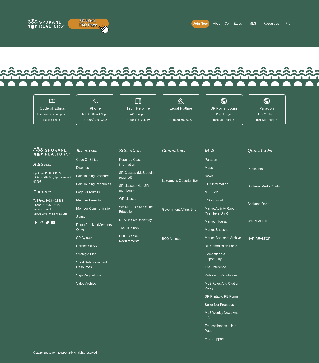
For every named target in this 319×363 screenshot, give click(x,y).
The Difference (215, 267)
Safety (80, 216)
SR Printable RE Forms (222, 296)
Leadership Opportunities (180, 180)
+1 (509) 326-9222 (95, 119)
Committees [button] (235, 23)
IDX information (216, 200)
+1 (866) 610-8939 (138, 119)
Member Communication (94, 208)
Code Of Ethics (87, 159)
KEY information (216, 184)
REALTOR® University (135, 220)
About (217, 23)
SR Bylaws (84, 238)
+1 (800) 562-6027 (181, 119)
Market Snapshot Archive (223, 238)
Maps (209, 167)
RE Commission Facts (221, 246)
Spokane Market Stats (264, 186)
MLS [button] (254, 23)
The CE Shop (129, 228)
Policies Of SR (86, 246)
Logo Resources (88, 192)
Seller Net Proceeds (219, 304)
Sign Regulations (88, 275)
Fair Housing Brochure (92, 176)
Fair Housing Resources (93, 184)
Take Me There (52, 119)
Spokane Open (258, 204)
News (209, 176)
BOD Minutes (171, 238)
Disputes (82, 167)
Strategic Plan (86, 254)
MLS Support (214, 339)
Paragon (211, 159)
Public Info (255, 169)
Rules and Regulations (221, 275)
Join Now (200, 23)
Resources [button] (273, 23)
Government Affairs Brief (179, 209)
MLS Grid (212, 192)
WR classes (127, 198)
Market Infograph (217, 221)
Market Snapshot (217, 229)
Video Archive (86, 283)
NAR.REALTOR (259, 238)
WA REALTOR (258, 221)
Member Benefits (88, 200)
